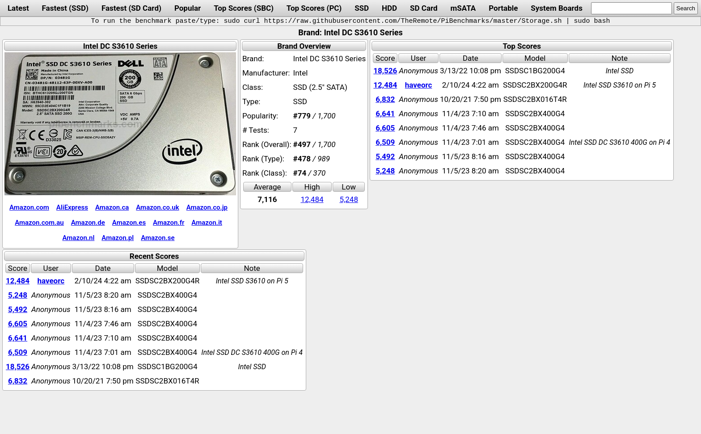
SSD (362, 8)
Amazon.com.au (39, 223)
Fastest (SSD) (65, 8)
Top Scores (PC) (314, 8)
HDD (389, 8)
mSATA (463, 8)
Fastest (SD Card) (131, 8)
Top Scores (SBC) (244, 8)
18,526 (385, 70)
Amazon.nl (79, 238)
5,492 (385, 156)
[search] (631, 8)
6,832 (385, 99)
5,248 (348, 199)
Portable (503, 8)
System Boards (557, 8)
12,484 (311, 199)
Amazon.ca (112, 207)
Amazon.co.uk (157, 207)
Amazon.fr (168, 223)
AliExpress (72, 207)
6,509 (385, 142)
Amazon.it (206, 223)
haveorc (418, 84)
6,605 (385, 127)
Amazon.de (88, 223)
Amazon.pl (117, 238)
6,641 (385, 113)
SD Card (424, 8)
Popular (187, 8)
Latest (18, 8)
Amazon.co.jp (207, 207)
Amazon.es (129, 223)
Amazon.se (157, 238)
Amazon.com (29, 207)
